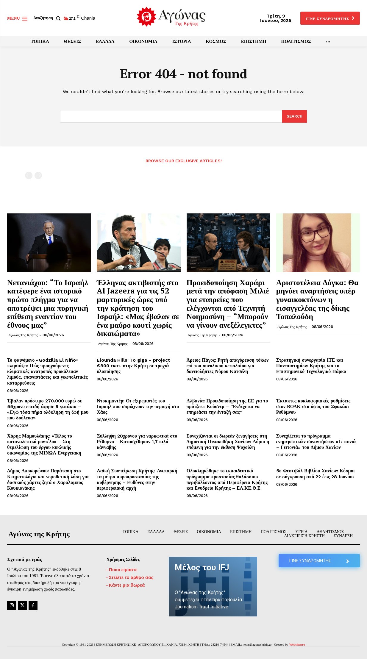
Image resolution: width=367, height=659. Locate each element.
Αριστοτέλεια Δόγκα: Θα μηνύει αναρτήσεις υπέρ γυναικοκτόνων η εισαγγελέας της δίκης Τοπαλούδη (317, 299)
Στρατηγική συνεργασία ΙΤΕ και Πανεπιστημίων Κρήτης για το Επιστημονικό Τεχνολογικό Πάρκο (311, 365)
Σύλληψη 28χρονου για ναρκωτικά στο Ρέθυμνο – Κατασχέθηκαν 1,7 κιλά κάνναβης (137, 441)
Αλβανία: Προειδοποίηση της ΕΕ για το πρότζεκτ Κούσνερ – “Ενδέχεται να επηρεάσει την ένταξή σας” (227, 406)
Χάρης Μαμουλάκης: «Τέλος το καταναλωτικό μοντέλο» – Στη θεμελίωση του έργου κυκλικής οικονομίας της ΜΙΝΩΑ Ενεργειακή (44, 444)
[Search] (294, 116)
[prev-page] (28, 175)
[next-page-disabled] (38, 175)
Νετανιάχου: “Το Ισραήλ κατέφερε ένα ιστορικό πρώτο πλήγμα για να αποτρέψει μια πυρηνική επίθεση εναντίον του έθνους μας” (47, 303)
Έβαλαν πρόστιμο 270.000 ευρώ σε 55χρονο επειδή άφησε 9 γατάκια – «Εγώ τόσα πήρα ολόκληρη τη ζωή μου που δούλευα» (47, 409)
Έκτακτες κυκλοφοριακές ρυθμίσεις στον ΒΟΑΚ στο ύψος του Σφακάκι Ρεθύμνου (313, 406)
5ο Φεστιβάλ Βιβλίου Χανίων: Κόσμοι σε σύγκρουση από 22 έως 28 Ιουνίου (315, 473)
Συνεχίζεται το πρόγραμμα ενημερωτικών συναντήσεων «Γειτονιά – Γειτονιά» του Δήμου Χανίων (316, 441)
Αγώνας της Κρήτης (23, 335)
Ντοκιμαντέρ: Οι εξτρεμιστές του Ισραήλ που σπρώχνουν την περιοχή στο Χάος (138, 406)
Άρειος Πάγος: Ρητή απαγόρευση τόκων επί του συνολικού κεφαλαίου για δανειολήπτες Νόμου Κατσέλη (228, 365)
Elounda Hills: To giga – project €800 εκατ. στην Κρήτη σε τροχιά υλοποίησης (133, 365)
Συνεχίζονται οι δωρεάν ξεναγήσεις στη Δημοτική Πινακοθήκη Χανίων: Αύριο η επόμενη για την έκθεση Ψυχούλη (228, 441)
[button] (48, 18)
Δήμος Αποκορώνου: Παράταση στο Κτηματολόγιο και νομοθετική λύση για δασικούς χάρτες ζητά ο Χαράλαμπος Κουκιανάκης (48, 479)
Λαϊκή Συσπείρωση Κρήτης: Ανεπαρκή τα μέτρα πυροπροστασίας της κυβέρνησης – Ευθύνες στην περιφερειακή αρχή (137, 479)
